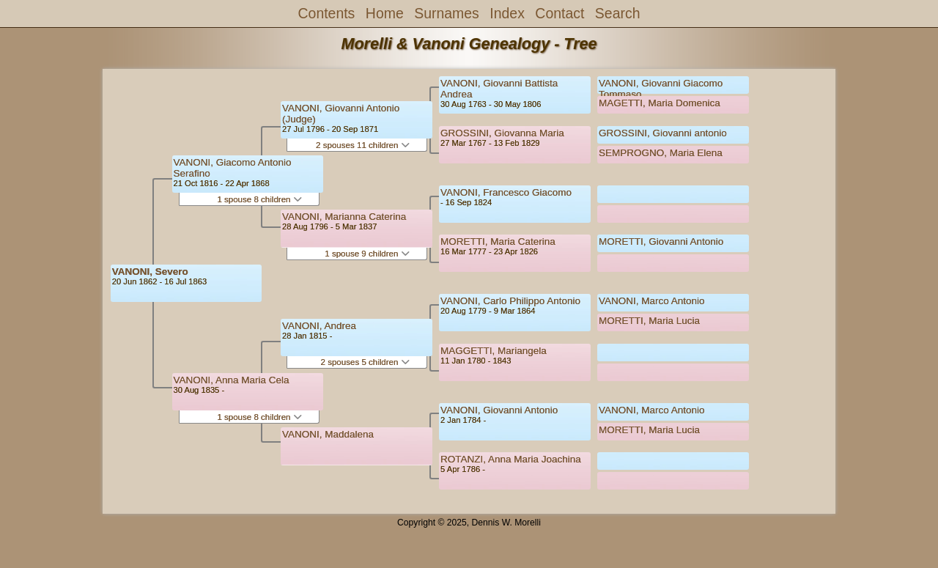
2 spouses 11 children (363, 145)
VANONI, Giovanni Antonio (499, 410)
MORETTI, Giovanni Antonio (661, 241)
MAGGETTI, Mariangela (493, 350)
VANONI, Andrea (319, 325)
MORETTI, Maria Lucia (649, 320)
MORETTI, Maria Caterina (497, 241)
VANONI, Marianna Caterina (344, 216)
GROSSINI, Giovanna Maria (502, 133)
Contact (559, 13)
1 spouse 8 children (259, 199)
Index (507, 13)
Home (385, 13)
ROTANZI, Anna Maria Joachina (510, 459)
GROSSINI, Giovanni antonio (663, 133)
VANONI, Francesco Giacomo (506, 192)
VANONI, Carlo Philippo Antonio (510, 300)
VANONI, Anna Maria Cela (231, 380)
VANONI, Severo (150, 271)
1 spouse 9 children (367, 253)
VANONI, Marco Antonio (652, 300)
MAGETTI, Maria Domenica (659, 102)
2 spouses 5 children (365, 362)
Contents (326, 13)
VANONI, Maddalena (328, 434)
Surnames (446, 13)
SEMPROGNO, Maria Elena (661, 152)
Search (617, 13)
